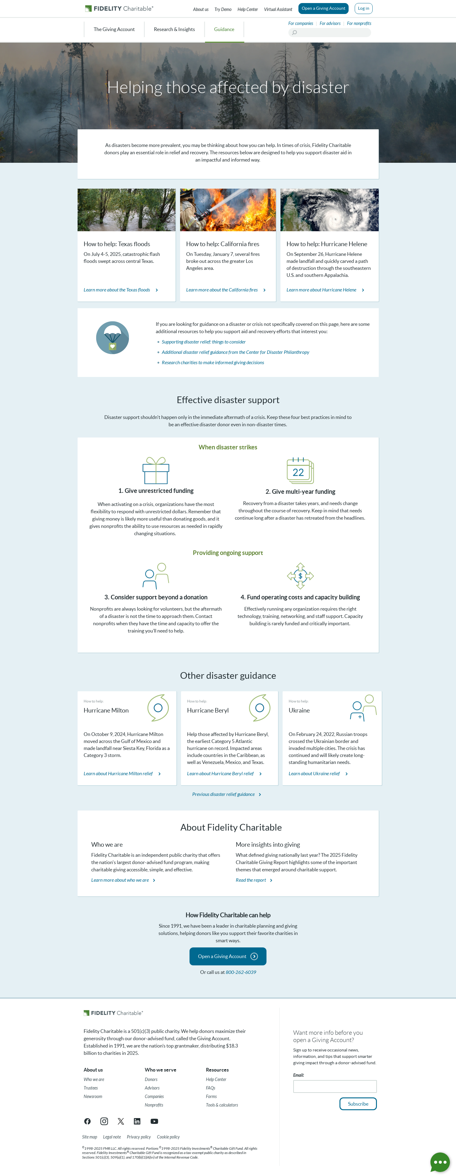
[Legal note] (112, 1137)
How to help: (94, 701)
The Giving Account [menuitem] (114, 29)
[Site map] (89, 1137)
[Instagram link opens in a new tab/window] (104, 1121)
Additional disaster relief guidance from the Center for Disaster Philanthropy (235, 352)
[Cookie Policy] (168, 1137)
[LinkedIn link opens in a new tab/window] (137, 1121)
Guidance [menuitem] (224, 29)
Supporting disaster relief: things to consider (204, 342)
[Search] (329, 32)
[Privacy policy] (139, 1137)
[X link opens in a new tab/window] (121, 1121)
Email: (298, 1075)
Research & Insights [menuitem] (174, 29)
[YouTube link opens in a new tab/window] (154, 1121)
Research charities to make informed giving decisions (213, 362)
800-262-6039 (241, 972)
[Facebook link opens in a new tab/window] (87, 1121)
